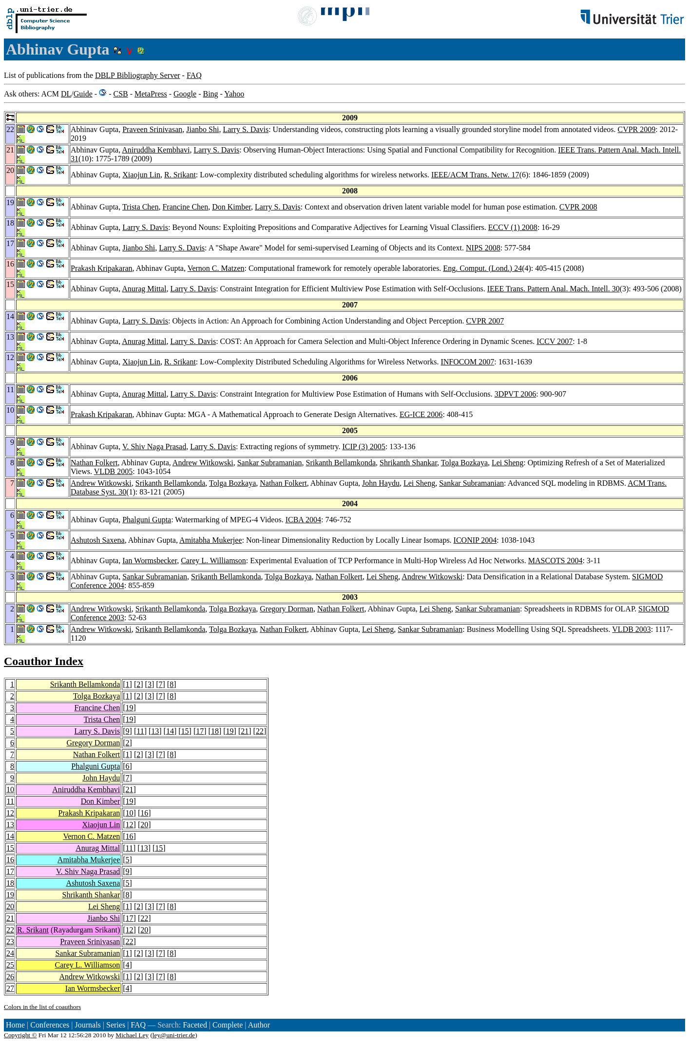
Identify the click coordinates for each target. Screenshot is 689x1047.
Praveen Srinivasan (152, 129)
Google (184, 94)
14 (170, 731)
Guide (83, 94)
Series (115, 1025)
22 (260, 731)
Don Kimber (231, 207)
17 (200, 731)
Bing (210, 94)
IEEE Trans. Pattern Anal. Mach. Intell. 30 (553, 289)
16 (144, 813)
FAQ (194, 75)
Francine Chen (185, 207)
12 (10, 813)
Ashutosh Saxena (98, 540)
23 (10, 941)
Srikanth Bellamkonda (341, 462)
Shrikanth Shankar (408, 462)
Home (15, 1025)
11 (140, 731)
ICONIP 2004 (475, 540)
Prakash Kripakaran (102, 268)
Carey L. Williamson (213, 560)
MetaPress (150, 94)
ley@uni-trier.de (174, 1035)
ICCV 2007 (554, 341)
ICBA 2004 (303, 519)
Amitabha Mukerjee (210, 540)
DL (66, 94)
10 (10, 789)
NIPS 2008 (483, 248)
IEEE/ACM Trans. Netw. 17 (475, 175)
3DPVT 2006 (515, 394)
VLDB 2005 (113, 471)
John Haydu (381, 483)
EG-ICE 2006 (421, 414)
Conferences (49, 1025)
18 (215, 731)
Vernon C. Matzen (216, 268)
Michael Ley (132, 1035)
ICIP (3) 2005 (363, 446)
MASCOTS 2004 (555, 560)
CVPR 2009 (636, 129)
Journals (87, 1025)
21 (245, 731)
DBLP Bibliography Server (137, 75)
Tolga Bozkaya (464, 462)
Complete (227, 1025)
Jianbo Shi (202, 129)
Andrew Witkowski (202, 462)
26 (10, 976)
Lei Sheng (507, 462)
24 (10, 953)
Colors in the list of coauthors (42, 1006)
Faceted (195, 1025)
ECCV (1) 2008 (512, 227)
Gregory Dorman (286, 609)
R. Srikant (180, 175)
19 (130, 708)
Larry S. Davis (245, 129)
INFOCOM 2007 (467, 362)
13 (155, 731)
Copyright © (20, 1035)
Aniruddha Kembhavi (156, 150)
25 (10, 965)
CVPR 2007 (485, 321)
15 (185, 731)
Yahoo (234, 94)
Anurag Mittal (144, 289)
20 (144, 824)
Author (259, 1025)
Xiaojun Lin (141, 175)
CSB (120, 94)
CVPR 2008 (578, 207)
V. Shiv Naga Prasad (154, 446)
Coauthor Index (43, 661)
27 (10, 988)
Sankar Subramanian (269, 462)
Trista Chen (140, 207)
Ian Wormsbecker (149, 560)
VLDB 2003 (631, 629)
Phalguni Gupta (146, 519)
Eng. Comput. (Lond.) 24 (482, 268)
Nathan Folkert (94, 462)
